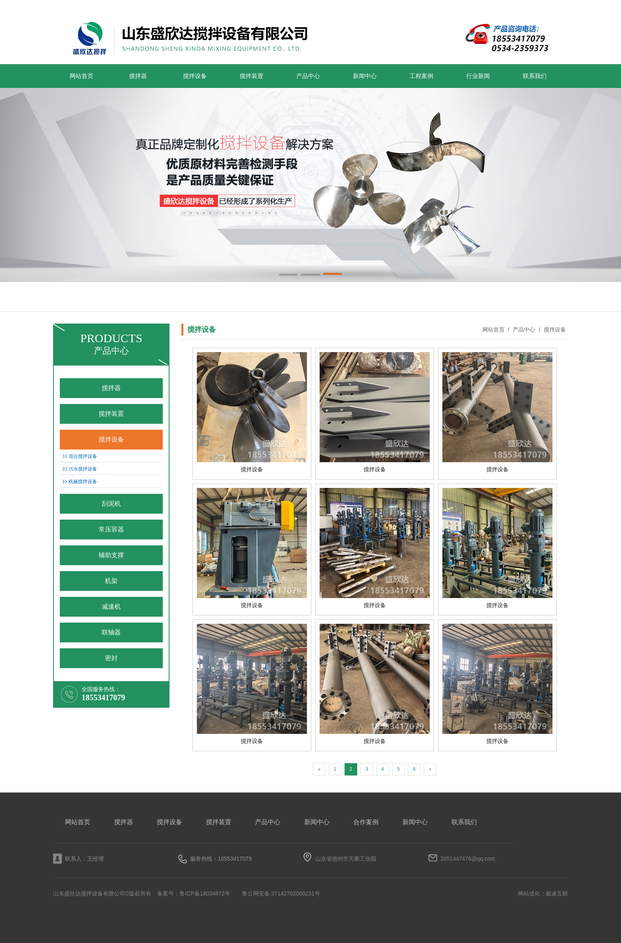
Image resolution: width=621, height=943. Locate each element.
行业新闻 (478, 76)
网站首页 (81, 76)
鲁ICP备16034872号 (204, 893)
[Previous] (319, 769)
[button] (288, 275)
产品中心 (308, 76)
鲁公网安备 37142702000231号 (281, 893)
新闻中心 (365, 76)
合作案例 (366, 822)
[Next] (430, 769)
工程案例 (421, 76)
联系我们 (535, 76)
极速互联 (557, 893)
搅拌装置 (251, 76)
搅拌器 (138, 76)
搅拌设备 (195, 76)
